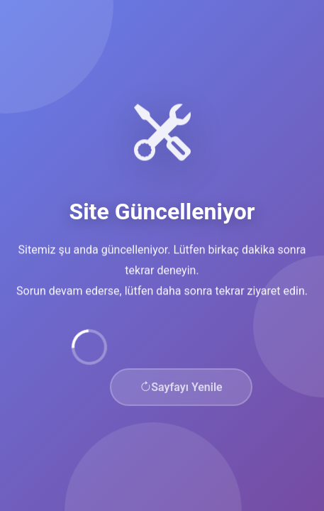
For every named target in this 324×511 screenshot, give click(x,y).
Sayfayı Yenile (181, 388)
